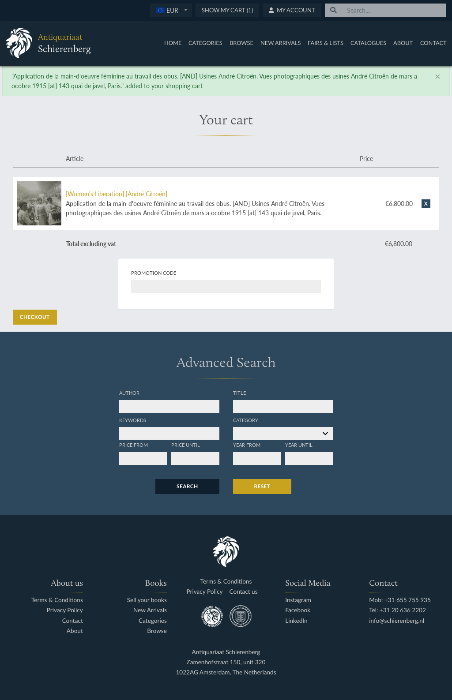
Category (245, 419)
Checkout (35, 317)
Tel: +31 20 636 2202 (397, 610)
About (403, 43)
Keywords (132, 419)
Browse (241, 43)
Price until (185, 444)
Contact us (244, 592)
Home (172, 43)
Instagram (298, 600)
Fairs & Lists (325, 43)
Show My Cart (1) (227, 10)
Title (239, 392)
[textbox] (171, 10)
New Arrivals (280, 43)
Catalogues (368, 43)
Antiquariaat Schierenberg (226, 652)
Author (129, 392)
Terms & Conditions (57, 600)
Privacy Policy (65, 610)
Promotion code (153, 272)
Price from (133, 444)
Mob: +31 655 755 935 (400, 600)
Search (187, 486)
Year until (299, 444)
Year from (246, 444)
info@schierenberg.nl (396, 621)
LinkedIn (296, 621)
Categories (205, 43)
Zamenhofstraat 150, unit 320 (226, 662)
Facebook (297, 610)
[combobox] (171, 10)
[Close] (437, 76)
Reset (262, 486)
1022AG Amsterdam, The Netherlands (226, 672)
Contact (433, 43)
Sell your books (147, 600)
